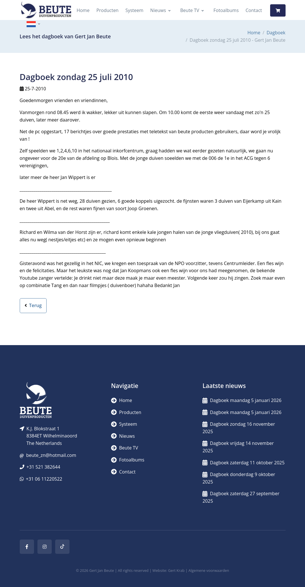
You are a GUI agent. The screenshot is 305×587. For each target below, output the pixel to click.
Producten (107, 10)
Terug (33, 305)
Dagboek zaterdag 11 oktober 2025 (243, 462)
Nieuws (158, 10)
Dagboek (276, 32)
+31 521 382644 (43, 467)
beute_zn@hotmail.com (51, 455)
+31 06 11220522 (44, 479)
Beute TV (189, 10)
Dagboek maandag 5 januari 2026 (241, 400)
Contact (254, 10)
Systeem (134, 10)
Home (83, 10)
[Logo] (46, 10)
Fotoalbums (226, 10)
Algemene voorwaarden (208, 570)
